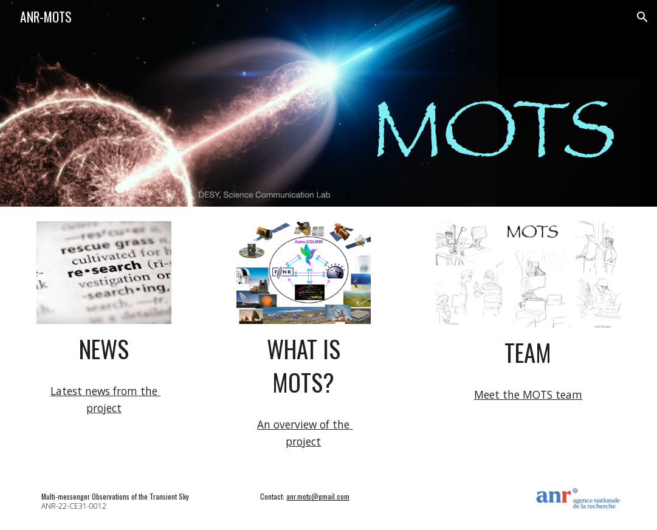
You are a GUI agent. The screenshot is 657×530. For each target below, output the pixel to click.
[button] (642, 17)
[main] (103, 349)
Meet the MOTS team (528, 394)
